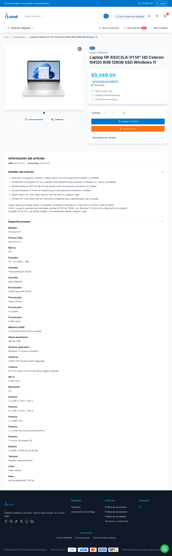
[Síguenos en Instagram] (11, 521)
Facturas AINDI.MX (64, 538)
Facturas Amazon (82, 538)
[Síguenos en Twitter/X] (21, 521)
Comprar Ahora (128, 128)
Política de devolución (116, 507)
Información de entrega (83, 511)
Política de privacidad (115, 516)
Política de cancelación (116, 511)
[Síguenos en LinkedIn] (32, 521)
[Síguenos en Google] (26, 521)
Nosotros (76, 507)
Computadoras (19, 37)
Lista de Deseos (34, 119)
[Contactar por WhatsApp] (164, 548)
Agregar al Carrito (128, 121)
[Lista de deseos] (157, 16)
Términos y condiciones (116, 521)
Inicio (6, 37)
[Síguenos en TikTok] (16, 521)
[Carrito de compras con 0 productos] (165, 16)
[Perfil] (149, 16)
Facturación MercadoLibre (104, 538)
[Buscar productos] (106, 16)
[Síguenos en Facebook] (5, 521)
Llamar (161, 3)
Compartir (57, 119)
